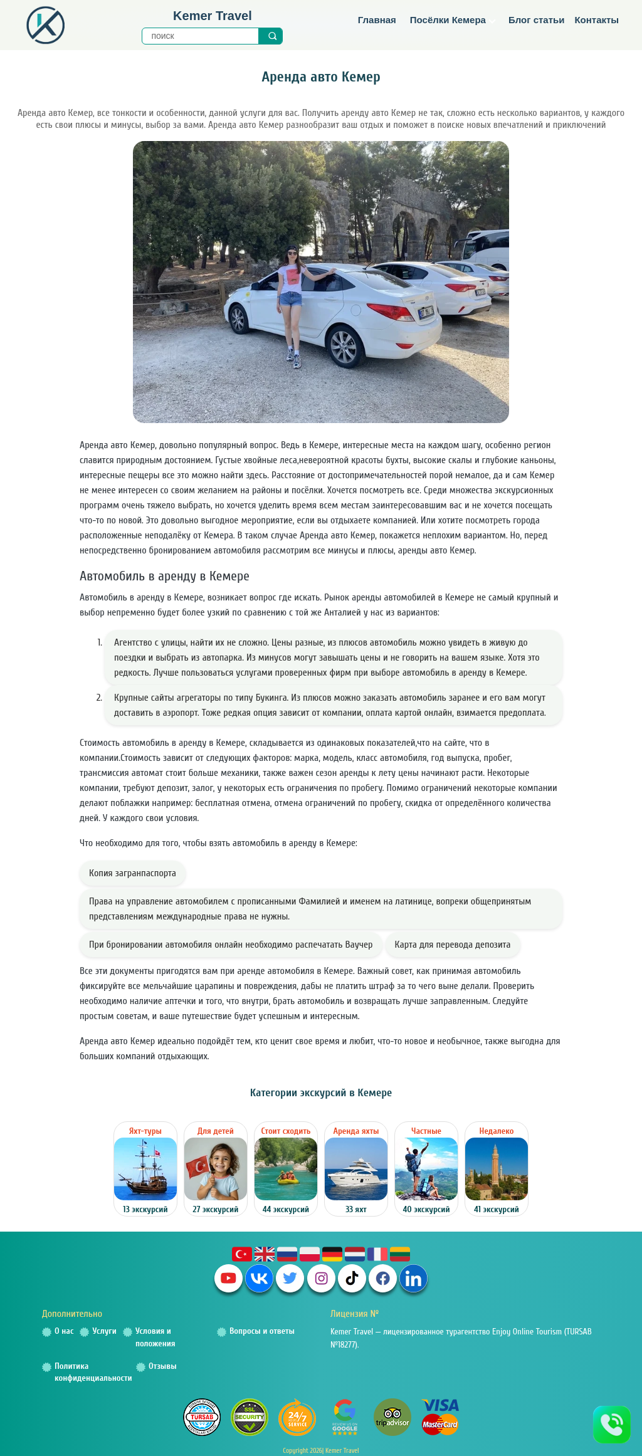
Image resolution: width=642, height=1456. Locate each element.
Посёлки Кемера (453, 19)
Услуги (104, 1331)
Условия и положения (155, 1337)
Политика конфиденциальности (93, 1372)
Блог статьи (536, 19)
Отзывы (163, 1366)
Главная (377, 19)
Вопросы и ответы (262, 1331)
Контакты (596, 19)
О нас (64, 1331)
